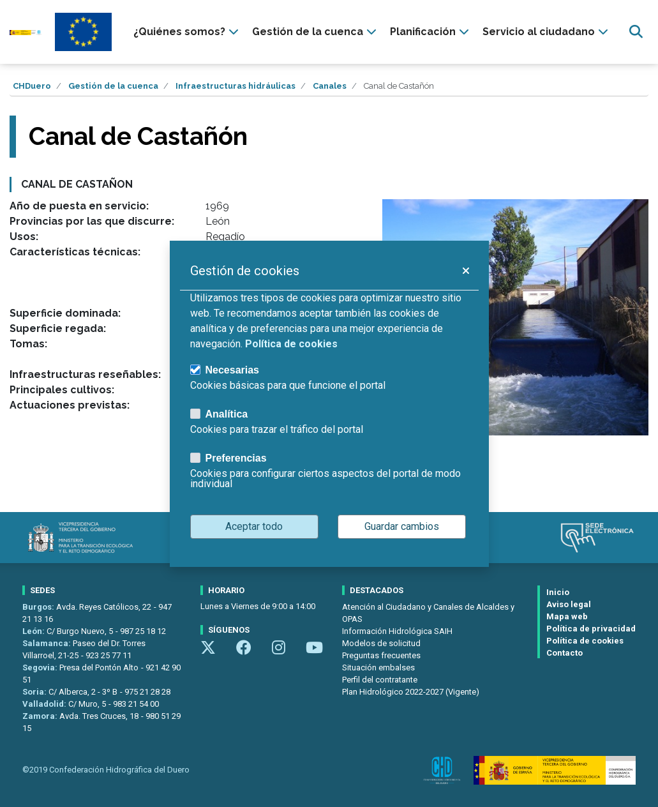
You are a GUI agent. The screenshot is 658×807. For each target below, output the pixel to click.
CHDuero (32, 86)
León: (34, 631)
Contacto (564, 653)
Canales (330, 86)
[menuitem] (187, 32)
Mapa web (567, 616)
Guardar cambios (401, 526)
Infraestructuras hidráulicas (235, 86)
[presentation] (187, 32)
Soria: (35, 692)
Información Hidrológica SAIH (397, 631)
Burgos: (39, 607)
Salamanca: (47, 643)
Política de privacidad (591, 628)
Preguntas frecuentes (381, 655)
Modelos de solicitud (381, 643)
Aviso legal (568, 604)
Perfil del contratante (379, 679)
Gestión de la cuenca (113, 86)
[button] (465, 271)
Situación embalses (378, 667)
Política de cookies (585, 640)
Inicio (557, 592)
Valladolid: (45, 704)
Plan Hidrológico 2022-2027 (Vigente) (410, 692)
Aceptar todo (254, 526)
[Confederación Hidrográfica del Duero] (26, 32)
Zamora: (40, 716)
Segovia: (40, 667)
